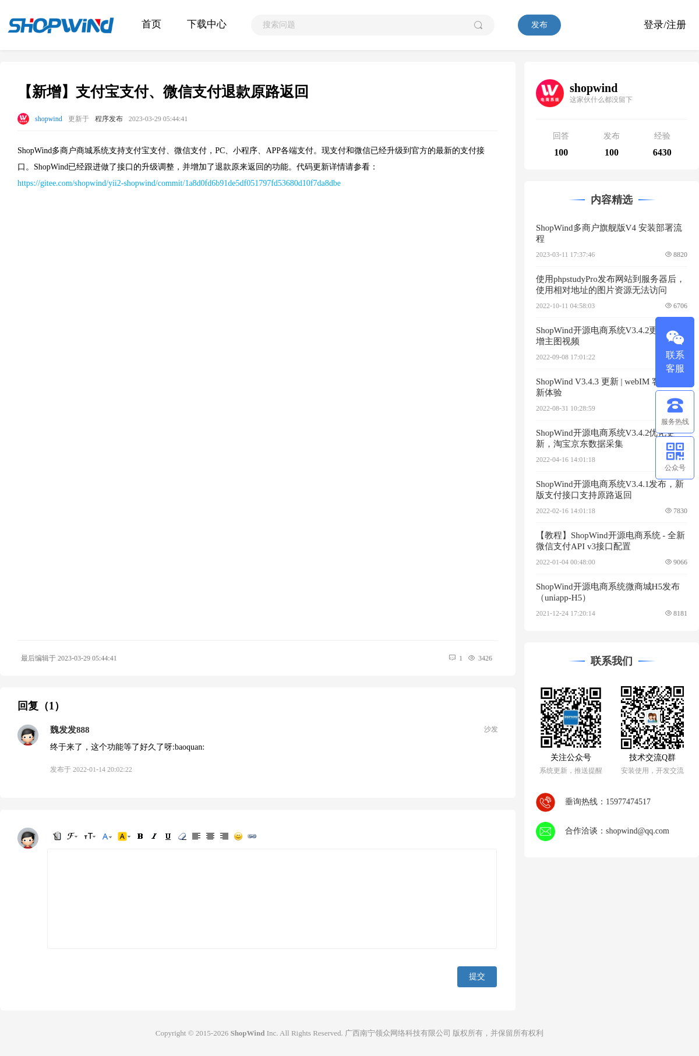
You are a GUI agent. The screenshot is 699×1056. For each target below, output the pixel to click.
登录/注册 (665, 24)
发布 (539, 24)
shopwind (48, 119)
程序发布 (109, 119)
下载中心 (207, 24)
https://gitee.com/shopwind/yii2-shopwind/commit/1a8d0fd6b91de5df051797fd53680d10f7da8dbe (179, 183)
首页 (151, 24)
